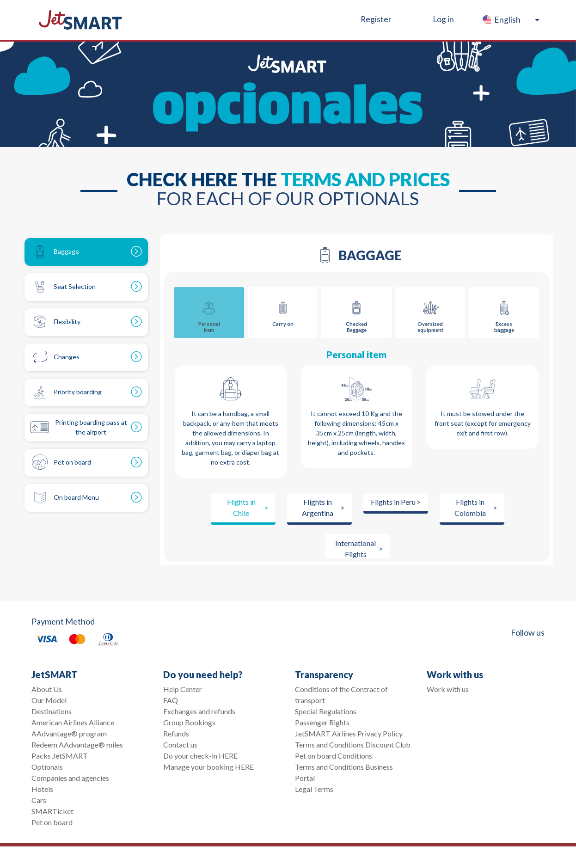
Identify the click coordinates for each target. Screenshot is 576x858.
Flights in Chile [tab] (241, 507)
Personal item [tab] (209, 314)
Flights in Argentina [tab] (317, 507)
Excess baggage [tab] (504, 314)
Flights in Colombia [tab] (470, 507)
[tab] (86, 252)
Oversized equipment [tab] (430, 314)
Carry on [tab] (283, 311)
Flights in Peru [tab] (393, 501)
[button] (510, 20)
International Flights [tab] (355, 548)
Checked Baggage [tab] (356, 314)
